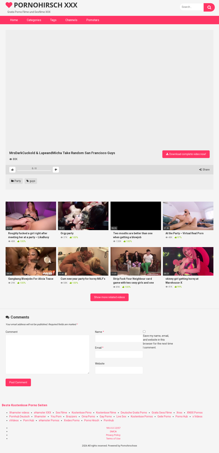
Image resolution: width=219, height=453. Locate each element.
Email (99, 347)
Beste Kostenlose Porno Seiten (24, 405)
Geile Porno (164, 416)
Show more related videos (109, 297)
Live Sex (121, 416)
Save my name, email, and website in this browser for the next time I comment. (158, 341)
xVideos (14, 420)
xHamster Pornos (49, 420)
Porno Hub (182, 416)
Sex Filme (61, 412)
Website (100, 363)
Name (99, 331)
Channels (71, 20)
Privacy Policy (113, 435)
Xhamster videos (19, 412)
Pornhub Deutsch (19, 416)
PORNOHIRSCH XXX (41, 5)
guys (30, 180)
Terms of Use (113, 438)
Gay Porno (106, 416)
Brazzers (71, 416)
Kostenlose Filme (106, 412)
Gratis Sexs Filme (162, 412)
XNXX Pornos (195, 412)
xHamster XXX (42, 412)
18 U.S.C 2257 (113, 428)
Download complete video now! (186, 154)
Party (16, 180)
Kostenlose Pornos (142, 416)
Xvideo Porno (72, 420)
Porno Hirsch (91, 420)
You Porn (56, 416)
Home (14, 20)
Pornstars (92, 20)
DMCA (113, 431)
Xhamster (40, 416)
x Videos (197, 416)
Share (204, 169)
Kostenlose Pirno (82, 412)
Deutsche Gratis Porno (134, 412)
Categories (34, 20)
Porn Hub (28, 420)
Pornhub (109, 420)
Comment (12, 331)
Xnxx (179, 412)
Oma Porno (88, 416)
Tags (53, 20)
